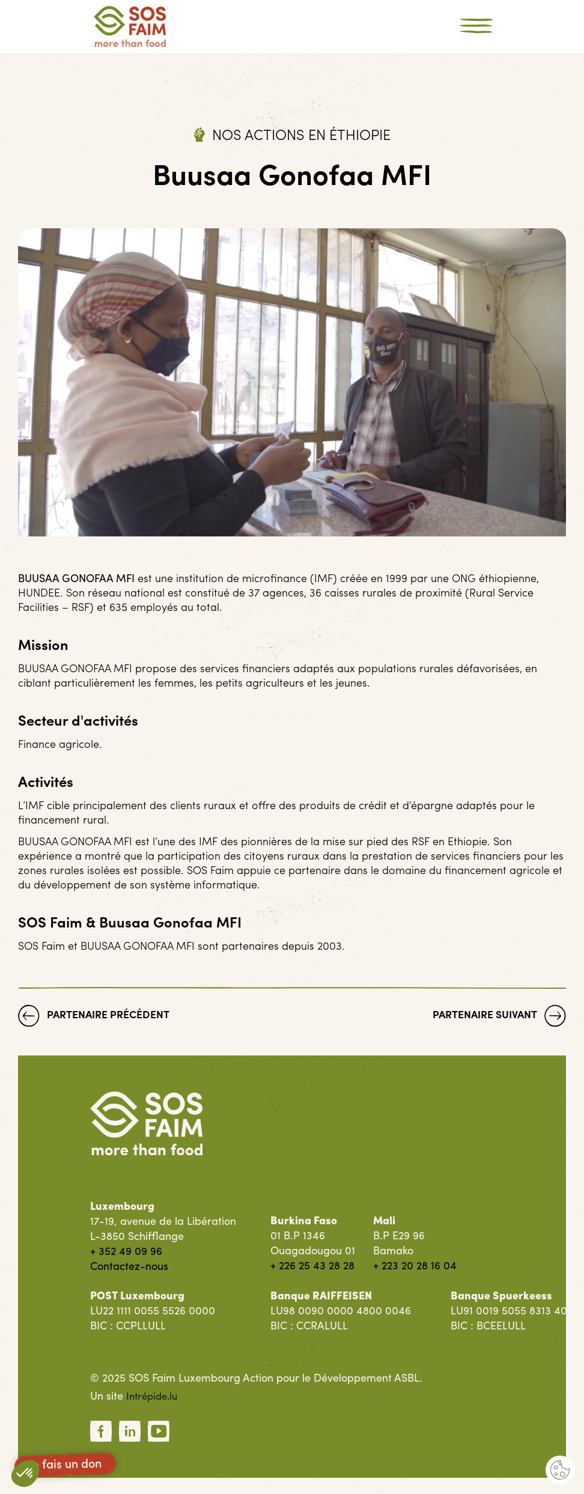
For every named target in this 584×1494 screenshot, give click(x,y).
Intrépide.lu (154, 1395)
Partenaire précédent (94, 1017)
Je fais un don (65, 1465)
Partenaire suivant (498, 1017)
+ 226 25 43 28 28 (312, 1265)
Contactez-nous (129, 1265)
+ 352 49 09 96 (126, 1250)
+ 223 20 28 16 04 (415, 1265)
